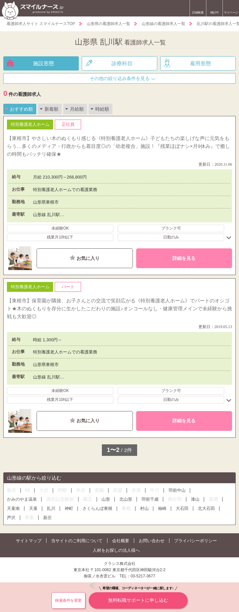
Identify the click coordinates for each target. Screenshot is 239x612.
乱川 (51, 508)
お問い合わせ (151, 540)
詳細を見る (183, 258)
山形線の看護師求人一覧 (163, 23)
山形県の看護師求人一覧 (108, 23)
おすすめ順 (21, 109)
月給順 (77, 109)
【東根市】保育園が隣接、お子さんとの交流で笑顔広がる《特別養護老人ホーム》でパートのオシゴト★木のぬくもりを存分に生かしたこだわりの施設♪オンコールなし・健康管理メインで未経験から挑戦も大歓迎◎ (119, 308)
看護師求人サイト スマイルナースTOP (41, 23)
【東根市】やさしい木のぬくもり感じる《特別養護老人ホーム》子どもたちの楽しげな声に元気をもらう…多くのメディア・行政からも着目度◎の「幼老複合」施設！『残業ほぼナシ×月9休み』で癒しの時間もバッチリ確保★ (118, 146)
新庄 (47, 517)
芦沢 (11, 517)
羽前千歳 (150, 499)
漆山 (195, 499)
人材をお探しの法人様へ (116, 550)
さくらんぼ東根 (97, 508)
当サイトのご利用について (77, 540)
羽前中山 (177, 490)
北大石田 (206, 508)
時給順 (102, 109)
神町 (69, 508)
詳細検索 (197, 12)
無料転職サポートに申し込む (138, 597)
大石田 (182, 508)
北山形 (125, 499)
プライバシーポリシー (195, 540)
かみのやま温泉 (22, 499)
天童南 (13, 508)
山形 (106, 499)
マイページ (231, 12)
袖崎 (162, 508)
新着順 (51, 109)
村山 (144, 508)
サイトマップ (29, 540)
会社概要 (120, 540)
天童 (33, 508)
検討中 (214, 8)
